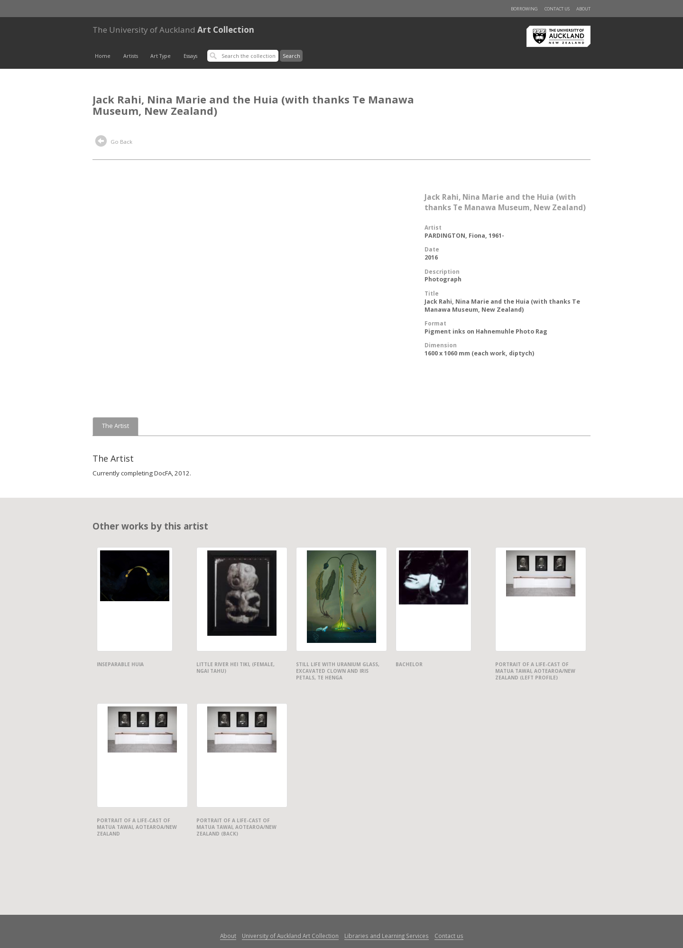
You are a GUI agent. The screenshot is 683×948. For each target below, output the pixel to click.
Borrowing (524, 9)
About (583, 9)
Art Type (160, 56)
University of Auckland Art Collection (290, 935)
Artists (130, 56)
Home (103, 56)
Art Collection (173, 29)
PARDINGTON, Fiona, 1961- (464, 236)
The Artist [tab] (115, 426)
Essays (190, 56)
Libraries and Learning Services (386, 935)
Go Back (113, 142)
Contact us (557, 9)
